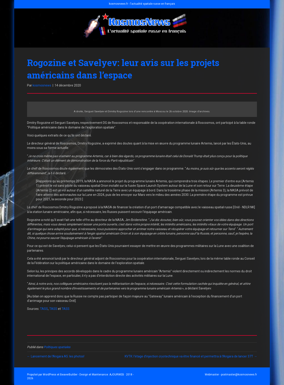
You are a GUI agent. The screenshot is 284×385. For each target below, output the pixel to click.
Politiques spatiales (57, 347)
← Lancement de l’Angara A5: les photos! (55, 356)
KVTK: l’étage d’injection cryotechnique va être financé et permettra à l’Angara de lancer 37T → (191, 356)
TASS (44, 309)
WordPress (49, 374)
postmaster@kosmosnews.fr (239, 374)
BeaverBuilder (68, 374)
